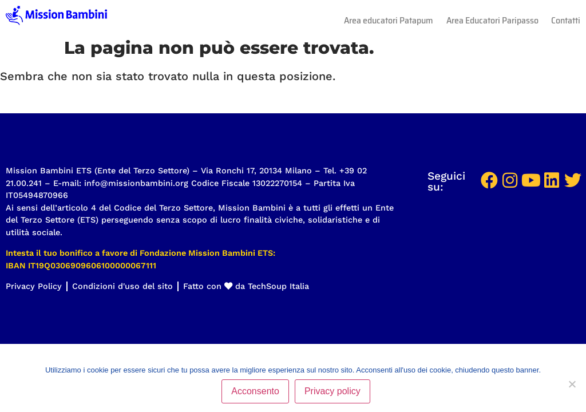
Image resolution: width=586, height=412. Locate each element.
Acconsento (255, 391)
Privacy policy (332, 391)
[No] (571, 384)
